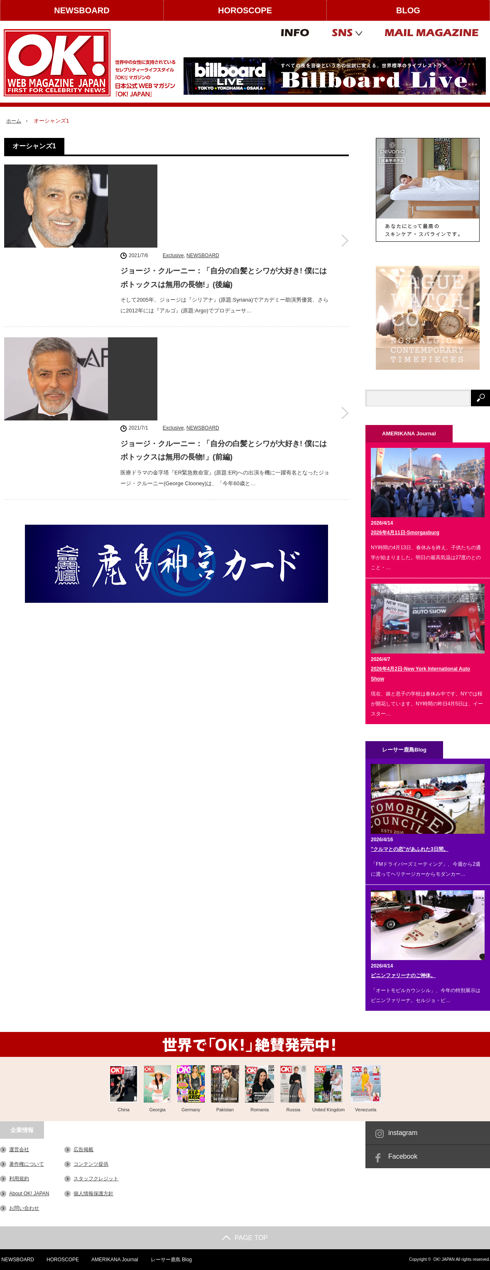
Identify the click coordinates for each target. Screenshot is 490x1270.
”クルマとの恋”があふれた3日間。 (409, 849)
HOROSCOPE (245, 10)
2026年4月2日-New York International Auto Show (420, 674)
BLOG (408, 10)
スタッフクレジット (96, 1179)
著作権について (26, 1164)
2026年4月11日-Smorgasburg (405, 533)
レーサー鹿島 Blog (170, 1260)
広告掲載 (83, 1149)
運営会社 (19, 1149)
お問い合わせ (24, 1208)
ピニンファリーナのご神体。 (403, 975)
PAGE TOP (245, 1237)
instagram (402, 1132)
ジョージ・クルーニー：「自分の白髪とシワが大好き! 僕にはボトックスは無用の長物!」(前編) (223, 297)
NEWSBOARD (81, 10)
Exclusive (173, 171)
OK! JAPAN (444, 1259)
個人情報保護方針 (93, 1193)
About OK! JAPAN (29, 1193)
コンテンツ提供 (91, 1164)
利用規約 (19, 1179)
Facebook (402, 1156)
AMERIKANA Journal (114, 1260)
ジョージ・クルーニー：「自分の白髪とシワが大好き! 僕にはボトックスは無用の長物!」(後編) (223, 193)
